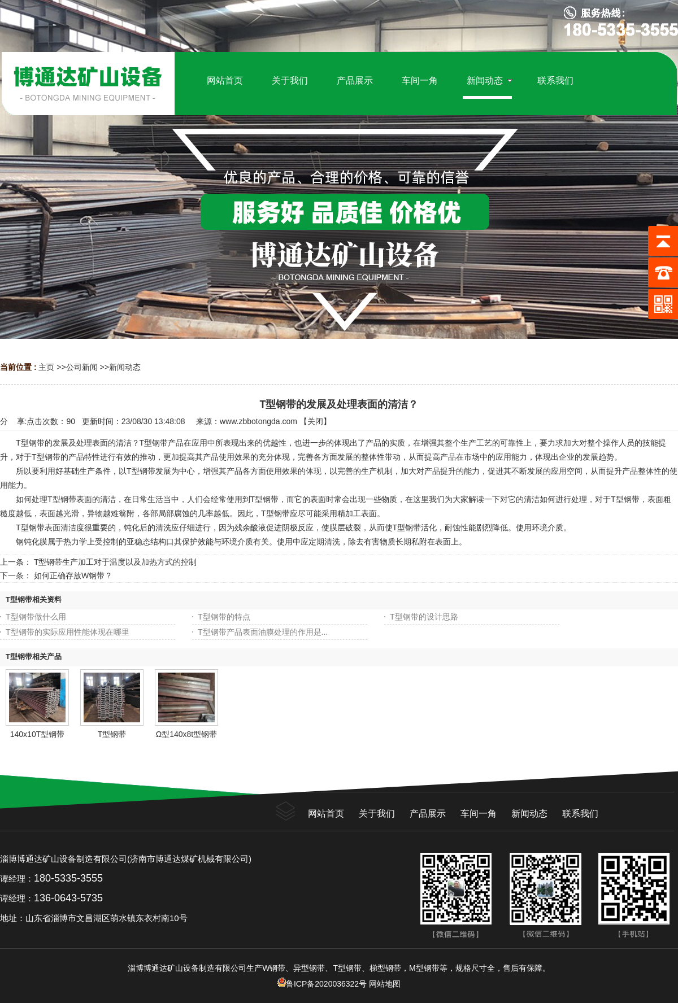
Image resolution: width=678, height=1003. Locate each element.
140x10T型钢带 (37, 734)
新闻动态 (125, 367)
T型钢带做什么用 (36, 616)
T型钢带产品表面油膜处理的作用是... (263, 631)
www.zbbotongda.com (258, 421)
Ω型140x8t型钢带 (187, 734)
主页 (46, 367)
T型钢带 (112, 734)
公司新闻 (82, 367)
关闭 (315, 421)
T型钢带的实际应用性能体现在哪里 (67, 631)
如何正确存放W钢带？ (73, 575)
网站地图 (385, 983)
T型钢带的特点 (224, 616)
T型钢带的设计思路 (424, 616)
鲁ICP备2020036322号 (322, 983)
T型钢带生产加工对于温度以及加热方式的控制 (115, 561)
